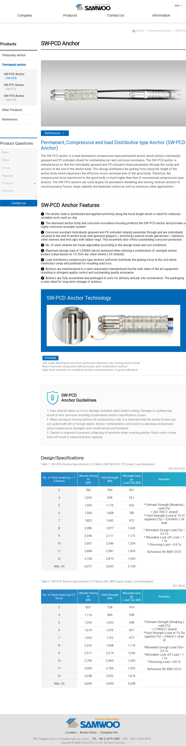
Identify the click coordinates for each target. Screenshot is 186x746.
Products (70, 15)
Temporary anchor (14, 55)
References (10, 119)
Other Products (12, 110)
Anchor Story (88, 732)
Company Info (109, 732)
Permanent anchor (14, 65)
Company (24, 15)
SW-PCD (11, 78)
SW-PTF (11, 89)
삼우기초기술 (93, 7)
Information (161, 15)
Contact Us (115, 15)
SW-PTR (11, 100)
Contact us (18, 203)
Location (70, 732)
